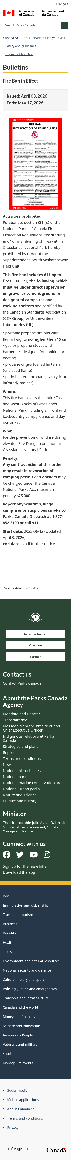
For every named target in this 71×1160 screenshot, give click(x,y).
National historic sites (22, 770)
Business (10, 924)
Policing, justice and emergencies (30, 988)
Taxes (7, 951)
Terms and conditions (22, 758)
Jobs (6, 896)
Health (8, 942)
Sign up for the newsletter (25, 866)
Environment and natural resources (31, 961)
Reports (9, 752)
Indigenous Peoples (19, 1035)
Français (62, 4)
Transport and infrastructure (26, 998)
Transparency (15, 719)
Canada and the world (20, 1007)
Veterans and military (20, 1044)
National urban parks (21, 788)
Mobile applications (23, 1099)
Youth (7, 1053)
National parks (15, 776)
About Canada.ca (20, 1109)
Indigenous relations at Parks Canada (28, 738)
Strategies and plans (20, 746)
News (8, 764)
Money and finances (19, 1016)
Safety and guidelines (20, 46)
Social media (17, 1090)
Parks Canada (31, 38)
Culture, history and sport (23, 979)
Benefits (9, 933)
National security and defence (27, 970)
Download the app (19, 872)
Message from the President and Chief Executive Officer (31, 728)
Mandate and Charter (21, 713)
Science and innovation (21, 1026)
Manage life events (18, 1063)
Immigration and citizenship (25, 905)
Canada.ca (10, 38)
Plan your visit (55, 38)
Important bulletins (19, 54)
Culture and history (19, 800)
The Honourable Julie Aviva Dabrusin (34, 826)
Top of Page (16, 1148)
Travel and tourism (18, 914)
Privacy (13, 1127)
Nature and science (20, 794)
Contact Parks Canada (22, 683)
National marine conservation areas (34, 782)
